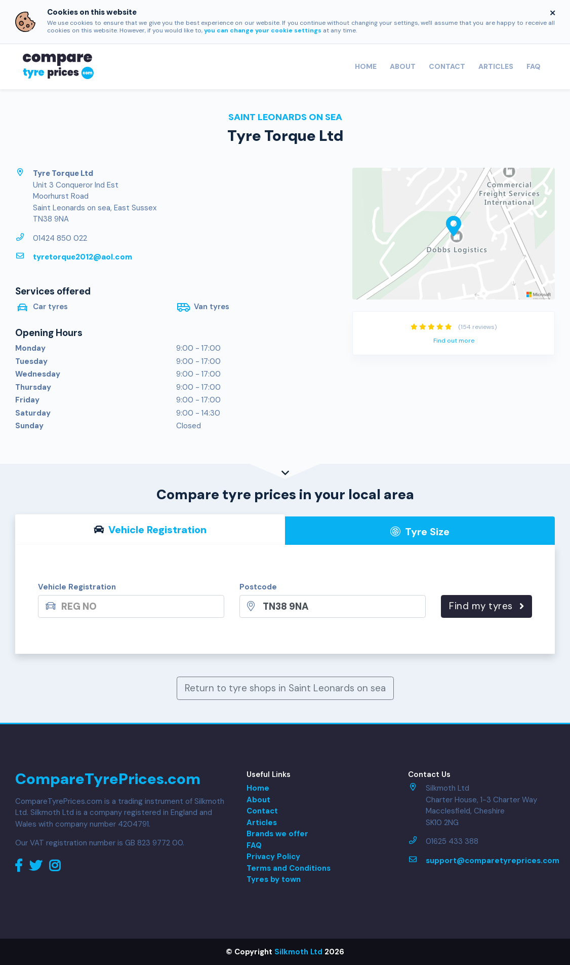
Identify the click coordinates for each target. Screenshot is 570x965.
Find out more (453, 341)
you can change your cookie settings (262, 30)
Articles (495, 66)
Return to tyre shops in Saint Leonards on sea (285, 688)
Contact (447, 66)
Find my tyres (486, 606)
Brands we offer (277, 834)
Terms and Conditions (289, 868)
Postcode (258, 587)
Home (366, 66)
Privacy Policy (273, 856)
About (403, 66)
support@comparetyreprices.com (492, 861)
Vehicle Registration (77, 587)
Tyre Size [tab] (420, 531)
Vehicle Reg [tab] (150, 529)
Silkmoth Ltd (298, 952)
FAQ (533, 66)
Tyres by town (274, 879)
